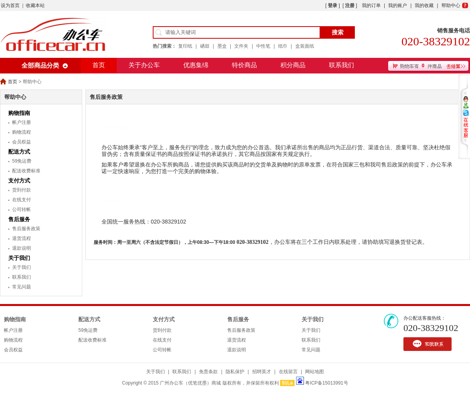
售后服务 (19, 219)
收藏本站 (35, 5)
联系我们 (341, 65)
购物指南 (19, 113)
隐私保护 (235, 371)
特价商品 (244, 65)
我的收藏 (424, 5)
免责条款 (208, 371)
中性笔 (263, 46)
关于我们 (19, 258)
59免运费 (21, 161)
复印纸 (185, 46)
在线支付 (21, 199)
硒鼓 (205, 46)
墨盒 (222, 46)
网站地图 (314, 371)
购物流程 (21, 132)
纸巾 (282, 46)
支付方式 (19, 180)
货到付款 (21, 190)
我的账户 (397, 5)
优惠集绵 (195, 65)
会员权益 (21, 142)
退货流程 (21, 238)
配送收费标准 (26, 171)
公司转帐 (21, 209)
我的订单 (371, 5)
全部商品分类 (40, 65)
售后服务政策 (26, 228)
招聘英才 (261, 371)
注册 (349, 5)
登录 (332, 5)
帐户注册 (21, 122)
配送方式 (19, 152)
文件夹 (241, 46)
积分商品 (293, 65)
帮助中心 (450, 5)
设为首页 (10, 5)
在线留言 (288, 371)
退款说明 (21, 248)
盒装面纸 (304, 46)
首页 (98, 65)
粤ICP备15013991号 (326, 383)
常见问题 (21, 287)
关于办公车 (144, 65)
